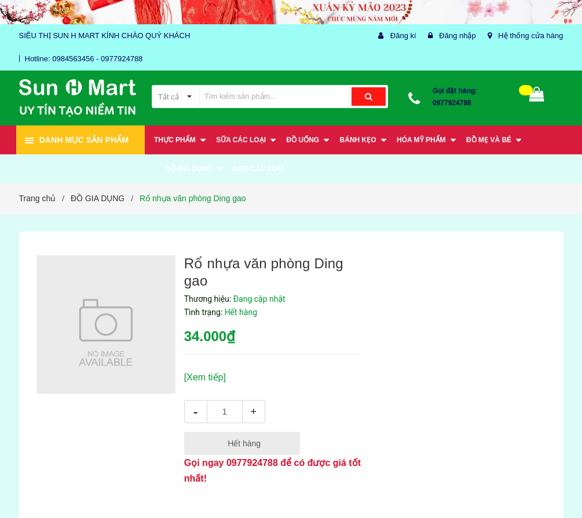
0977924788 (452, 103)
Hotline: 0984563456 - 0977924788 (84, 58)
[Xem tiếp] (205, 377)
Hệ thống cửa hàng (530, 35)
